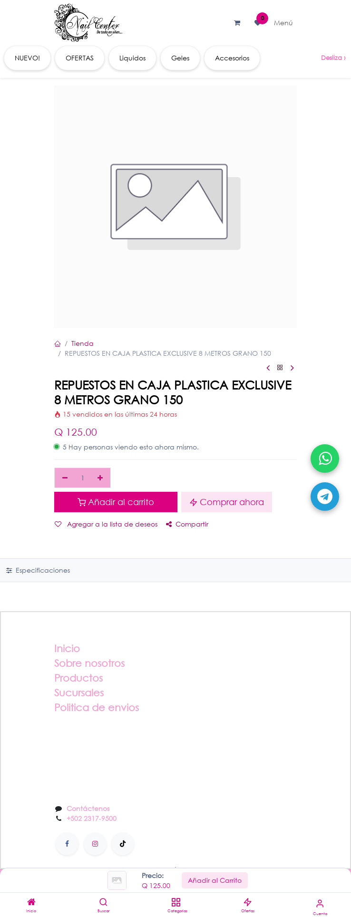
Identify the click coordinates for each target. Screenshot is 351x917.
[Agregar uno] (100, 478)
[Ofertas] (247, 902)
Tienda (82, 343)
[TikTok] (122, 843)
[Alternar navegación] (283, 22)
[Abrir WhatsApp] (325, 458)
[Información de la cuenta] (319, 902)
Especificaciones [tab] (38, 570)
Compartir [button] (187, 523)
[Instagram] (95, 843)
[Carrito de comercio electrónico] (236, 22)
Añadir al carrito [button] (116, 502)
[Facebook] (67, 843)
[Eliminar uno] (65, 478)
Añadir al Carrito (215, 880)
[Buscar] (103, 902)
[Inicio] (31, 902)
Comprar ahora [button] (226, 502)
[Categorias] (175, 902)
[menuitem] (27, 58)
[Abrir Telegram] (325, 496)
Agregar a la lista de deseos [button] (106, 523)
